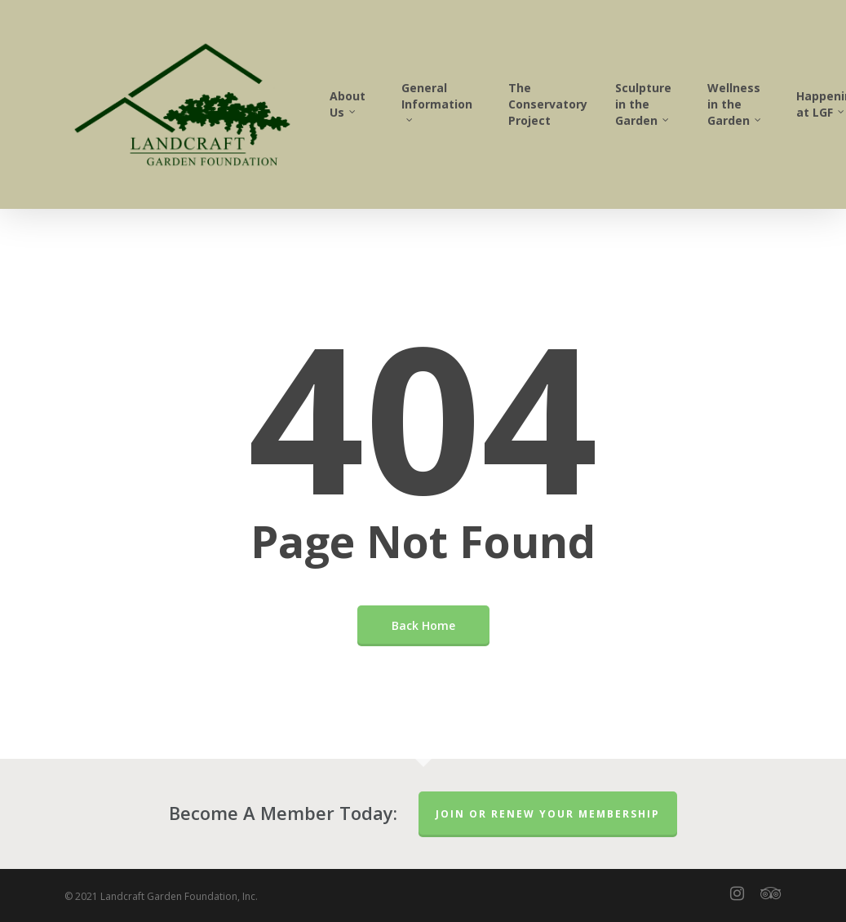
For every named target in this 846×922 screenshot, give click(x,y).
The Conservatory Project (547, 104)
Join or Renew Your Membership (548, 814)
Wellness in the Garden (735, 104)
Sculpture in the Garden (643, 104)
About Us (347, 104)
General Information (436, 100)
